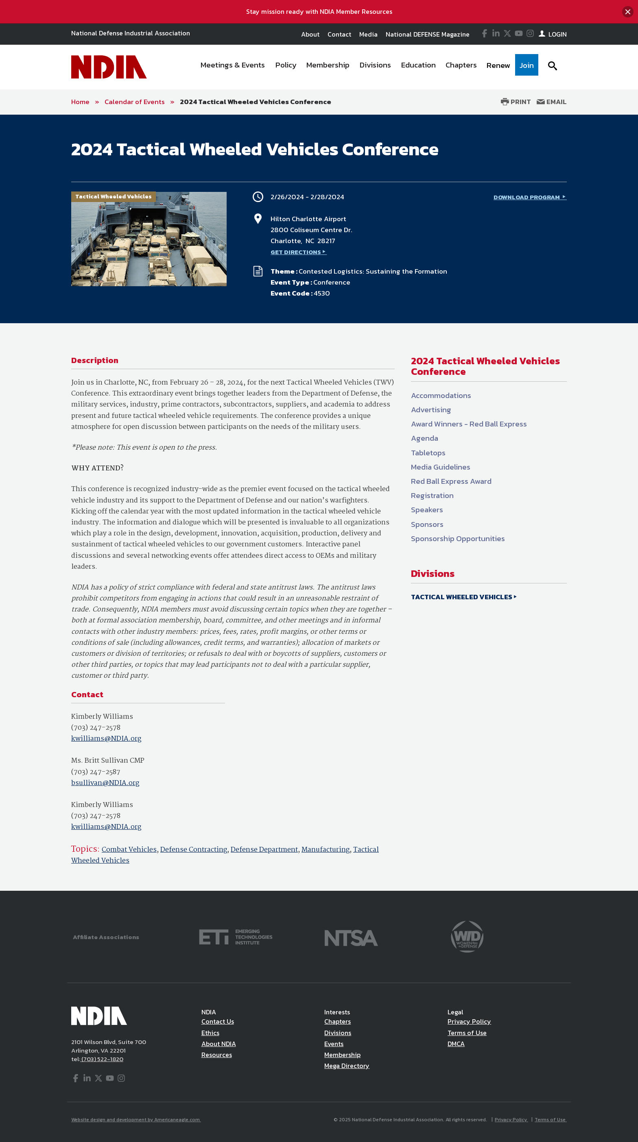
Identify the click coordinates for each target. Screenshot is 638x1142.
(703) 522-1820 (101, 1059)
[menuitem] (233, 67)
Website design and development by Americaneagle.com (136, 1119)
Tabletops (428, 453)
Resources (216, 1054)
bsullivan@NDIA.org (105, 783)
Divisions (337, 1033)
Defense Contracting (193, 849)
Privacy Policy (469, 1021)
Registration (432, 495)
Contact (339, 34)
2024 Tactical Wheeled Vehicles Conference (255, 101)
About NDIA (218, 1043)
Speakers (427, 510)
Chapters (337, 1021)
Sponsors (427, 524)
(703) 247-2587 (95, 772)
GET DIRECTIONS (296, 252)
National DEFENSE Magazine (428, 34)
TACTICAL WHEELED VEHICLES (461, 597)
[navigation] (367, 67)
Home (80, 101)
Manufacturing (326, 849)
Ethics (210, 1033)
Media (368, 34)
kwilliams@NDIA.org (106, 738)
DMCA (456, 1043)
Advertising (431, 409)
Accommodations (441, 395)
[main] (319, 503)
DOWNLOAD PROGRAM (527, 197)
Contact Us (217, 1021)
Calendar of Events (135, 101)
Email (552, 101)
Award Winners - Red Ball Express (469, 424)
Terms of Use (467, 1033)
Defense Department (264, 849)
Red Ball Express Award (451, 481)
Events (333, 1043)
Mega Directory (346, 1065)
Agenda (424, 438)
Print (516, 101)
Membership (342, 1054)
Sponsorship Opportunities (458, 538)
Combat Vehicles (129, 849)
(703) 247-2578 (95, 727)
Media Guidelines (440, 467)
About (310, 34)
